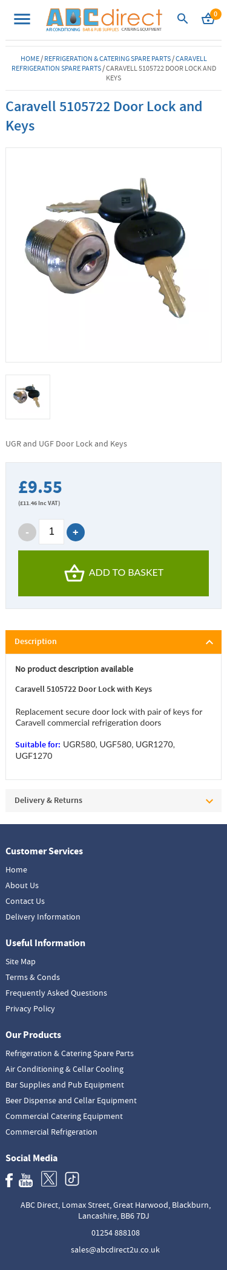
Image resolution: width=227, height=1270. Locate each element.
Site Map (20, 961)
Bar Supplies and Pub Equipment (64, 1084)
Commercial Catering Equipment (64, 1115)
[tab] (113, 642)
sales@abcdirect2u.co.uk (115, 1249)
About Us (22, 885)
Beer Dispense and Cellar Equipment (71, 1100)
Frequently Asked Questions (56, 992)
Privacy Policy (30, 1008)
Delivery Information (43, 916)
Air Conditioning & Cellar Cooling (64, 1068)
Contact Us (25, 900)
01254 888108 (115, 1232)
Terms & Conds (32, 977)
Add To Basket (114, 573)
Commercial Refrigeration (51, 1131)
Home (30, 58)
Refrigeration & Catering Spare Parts (107, 58)
